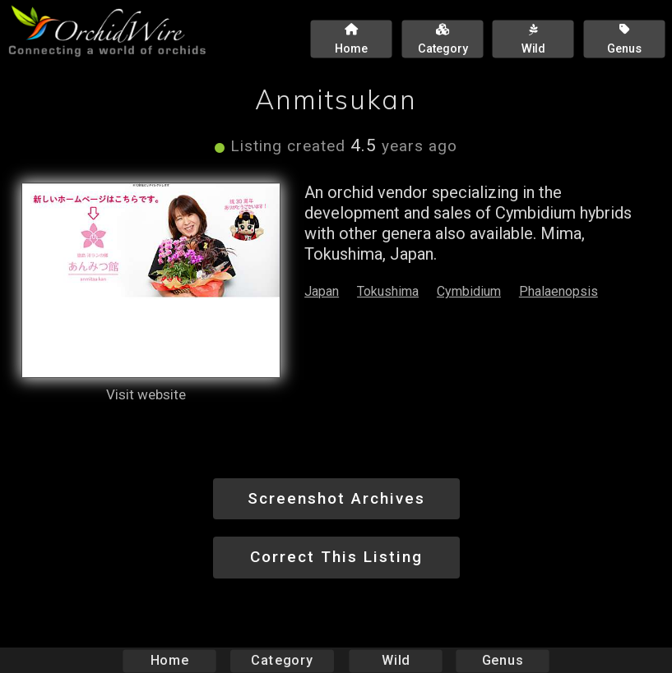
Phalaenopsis (558, 291)
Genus (502, 660)
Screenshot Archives (336, 498)
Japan (321, 291)
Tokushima (388, 291)
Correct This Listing (336, 556)
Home (169, 660)
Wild (396, 660)
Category (282, 660)
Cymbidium (469, 291)
